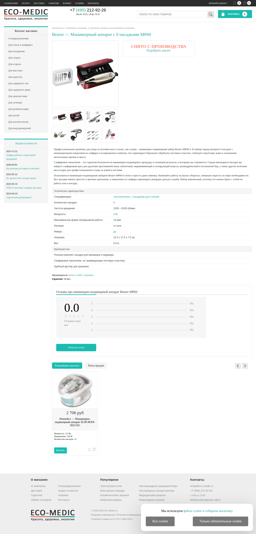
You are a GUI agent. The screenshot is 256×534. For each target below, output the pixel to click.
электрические (121, 196)
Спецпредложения (69, 486)
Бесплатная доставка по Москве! (23, 168)
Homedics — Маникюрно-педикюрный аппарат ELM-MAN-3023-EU (75, 422)
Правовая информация (103, 515)
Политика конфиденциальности (132, 515)
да (114, 231)
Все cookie (160, 521)
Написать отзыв (76, 347)
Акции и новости (26, 143)
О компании (11, 3)
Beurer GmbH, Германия (81, 275)
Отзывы (79, 3)
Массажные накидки (112, 490)
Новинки (63, 495)
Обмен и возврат (41, 499)
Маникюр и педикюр (77, 28)
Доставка (39, 3)
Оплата (26, 3)
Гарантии (54, 3)
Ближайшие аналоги (67, 365)
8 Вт (115, 214)
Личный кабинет (218, 3)
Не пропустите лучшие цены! (21, 178)
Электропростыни (111, 486)
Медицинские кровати (152, 495)
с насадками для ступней (145, 196)
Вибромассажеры (111, 499)
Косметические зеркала (114, 495)
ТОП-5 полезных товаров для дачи (23, 187)
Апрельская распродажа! (18, 197)
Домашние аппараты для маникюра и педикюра (112, 28)
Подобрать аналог (158, 50)
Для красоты (58, 28)
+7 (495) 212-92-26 (201, 490)
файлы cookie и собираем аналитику (208, 511)
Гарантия (36, 495)
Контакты (93, 3)
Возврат (67, 3)
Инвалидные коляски (152, 499)
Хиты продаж (96, 365)
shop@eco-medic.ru (201, 486)
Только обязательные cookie (220, 521)
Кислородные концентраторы (157, 490)
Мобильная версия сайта (205, 499)
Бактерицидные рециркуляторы (158, 486)
